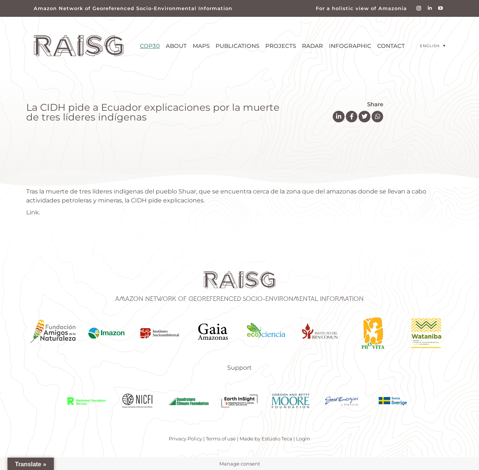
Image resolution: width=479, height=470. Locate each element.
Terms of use (221, 439)
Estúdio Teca (277, 439)
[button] (339, 117)
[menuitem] (432, 45)
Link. (33, 212)
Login (303, 439)
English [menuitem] (430, 45)
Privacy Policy (185, 439)
